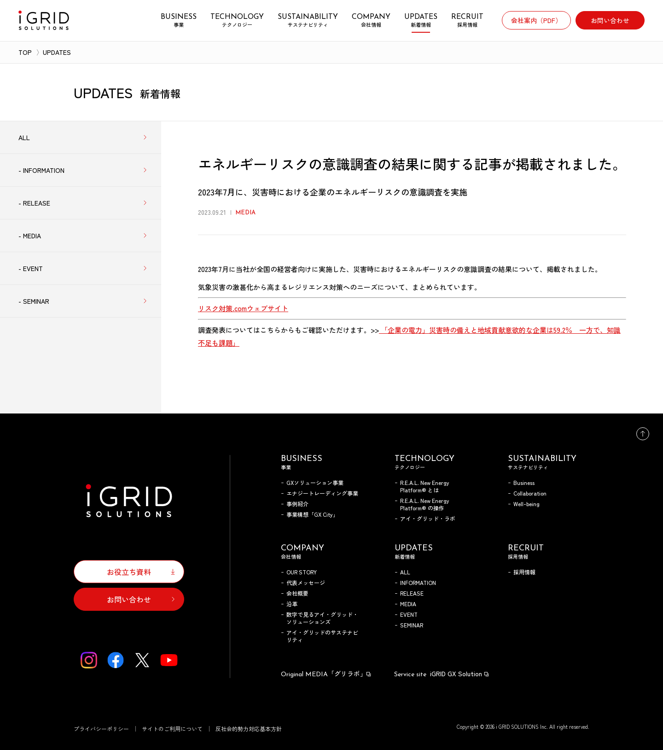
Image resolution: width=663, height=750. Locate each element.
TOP (25, 52)
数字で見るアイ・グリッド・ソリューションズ (322, 618)
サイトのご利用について (172, 728)
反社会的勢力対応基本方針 (248, 728)
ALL (405, 572)
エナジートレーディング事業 (322, 493)
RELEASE (412, 593)
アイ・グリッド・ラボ (427, 518)
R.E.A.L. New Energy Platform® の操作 (424, 504)
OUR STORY (301, 572)
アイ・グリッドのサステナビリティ (322, 636)
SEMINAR (411, 625)
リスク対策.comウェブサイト (243, 308)
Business (524, 482)
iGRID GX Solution (442, 673)
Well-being (526, 504)
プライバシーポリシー (101, 728)
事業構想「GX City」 (312, 514)
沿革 (291, 604)
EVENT (409, 614)
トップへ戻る (642, 433)
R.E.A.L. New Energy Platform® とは (424, 486)
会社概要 (297, 593)
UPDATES (57, 52)
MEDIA (408, 604)
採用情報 (524, 572)
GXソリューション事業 (314, 482)
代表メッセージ (305, 582)
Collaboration (530, 493)
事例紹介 (297, 504)
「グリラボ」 (326, 673)
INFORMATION (418, 582)
